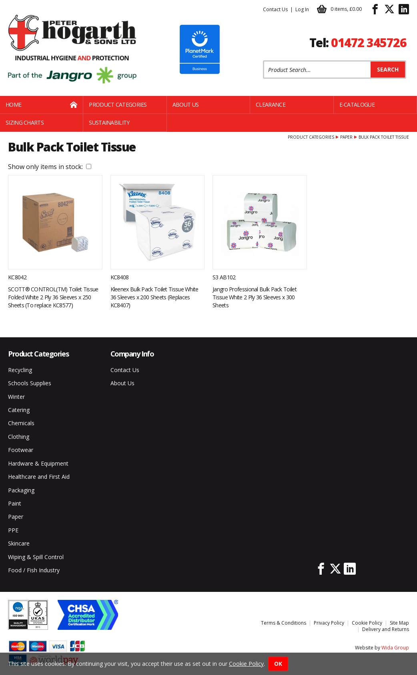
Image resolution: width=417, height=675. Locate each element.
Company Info (132, 353)
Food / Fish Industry (34, 570)
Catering (19, 410)
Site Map (399, 622)
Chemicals (21, 423)
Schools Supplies (29, 383)
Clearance (270, 104)
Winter (16, 396)
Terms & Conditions (283, 622)
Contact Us (275, 9)
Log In (302, 9)
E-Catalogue (357, 104)
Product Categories (117, 104)
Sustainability (109, 122)
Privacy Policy (329, 622)
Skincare (19, 543)
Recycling (20, 370)
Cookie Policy (367, 622)
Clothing (18, 436)
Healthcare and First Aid (39, 476)
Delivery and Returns (385, 629)
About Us (185, 104)
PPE (13, 530)
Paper (346, 137)
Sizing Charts (25, 122)
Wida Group (395, 647)
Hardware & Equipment (38, 463)
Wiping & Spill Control (36, 557)
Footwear (20, 450)
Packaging (21, 490)
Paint (14, 503)
